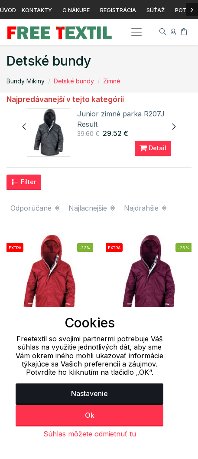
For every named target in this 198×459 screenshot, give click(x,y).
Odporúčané (35, 208)
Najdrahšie (146, 208)
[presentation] (25, 127)
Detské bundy (74, 81)
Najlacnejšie (92, 208)
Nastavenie (89, 393)
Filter (23, 182)
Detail (153, 148)
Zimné (111, 81)
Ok (89, 415)
